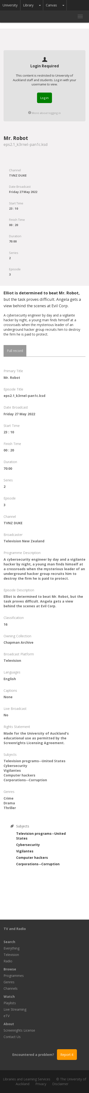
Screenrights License (19, 1030)
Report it (67, 1054)
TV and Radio (15, 928)
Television (11, 954)
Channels (11, 988)
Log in (44, 98)
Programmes (14, 975)
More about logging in (44, 113)
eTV (6, 1016)
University (10, 5)
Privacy (40, 1084)
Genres (9, 982)
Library (28, 5)
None (8, 697)
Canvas (51, 5)
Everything (11, 948)
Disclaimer (60, 1084)
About (9, 1024)
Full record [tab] (15, 350)
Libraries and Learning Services (26, 1079)
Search (9, 942)
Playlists (10, 1003)
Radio (8, 961)
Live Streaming (15, 1009)
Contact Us (12, 1036)
